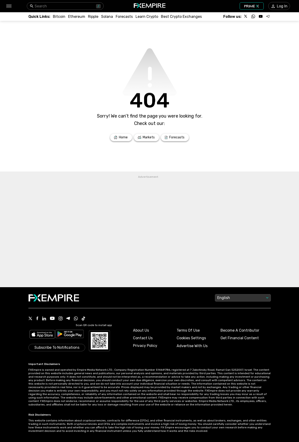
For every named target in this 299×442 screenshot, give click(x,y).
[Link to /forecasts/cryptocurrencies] (124, 16)
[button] (9, 6)
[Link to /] (121, 137)
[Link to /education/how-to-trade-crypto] (147, 16)
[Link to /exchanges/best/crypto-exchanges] (181, 16)
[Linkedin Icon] (44, 318)
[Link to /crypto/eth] (76, 16)
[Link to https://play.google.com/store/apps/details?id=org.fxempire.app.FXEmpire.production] (69, 335)
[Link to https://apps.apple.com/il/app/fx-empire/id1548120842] (42, 335)
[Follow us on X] (246, 16)
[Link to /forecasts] (175, 137)
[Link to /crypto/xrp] (93, 16)
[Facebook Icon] (37, 318)
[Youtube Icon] (52, 319)
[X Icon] (30, 319)
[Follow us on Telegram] (268, 16)
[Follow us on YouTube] (260, 16)
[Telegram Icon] (68, 319)
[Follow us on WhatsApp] (253, 16)
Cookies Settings (191, 338)
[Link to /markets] (146, 137)
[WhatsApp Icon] (76, 318)
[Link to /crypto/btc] (59, 16)
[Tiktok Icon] (83, 318)
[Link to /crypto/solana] (107, 16)
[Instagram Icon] (60, 318)
